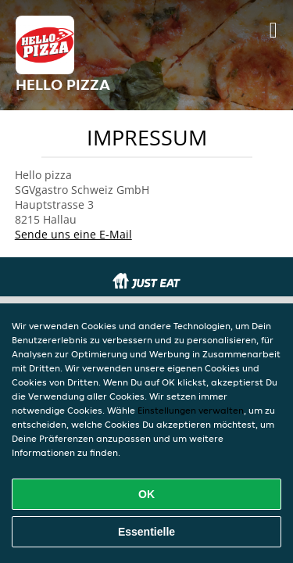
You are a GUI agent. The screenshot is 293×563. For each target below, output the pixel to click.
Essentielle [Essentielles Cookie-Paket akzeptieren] (146, 531)
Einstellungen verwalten (191, 410)
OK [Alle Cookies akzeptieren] (146, 494)
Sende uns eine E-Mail (73, 234)
